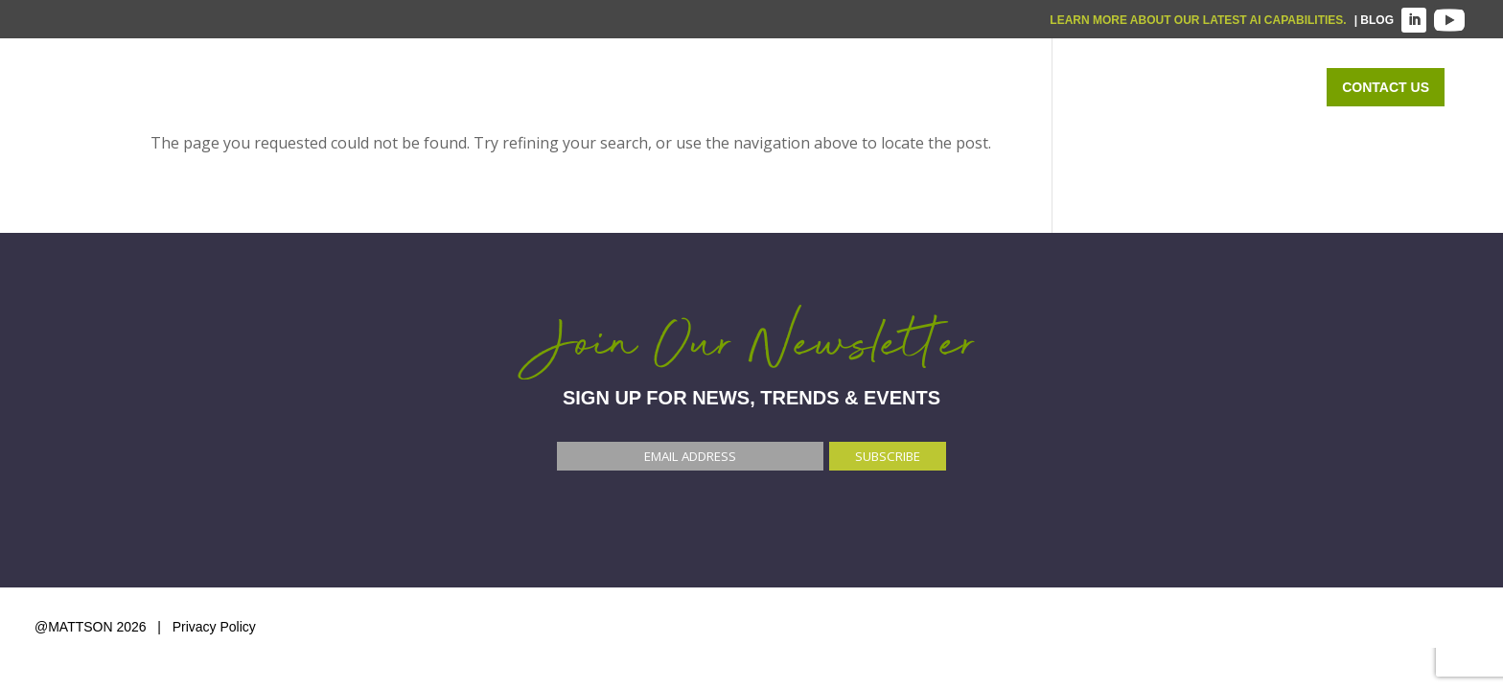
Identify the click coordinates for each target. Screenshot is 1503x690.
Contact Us (1385, 87)
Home (725, 87)
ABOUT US (1244, 87)
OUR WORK (1123, 87)
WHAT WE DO (838, 87)
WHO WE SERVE (983, 87)
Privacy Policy (214, 626)
